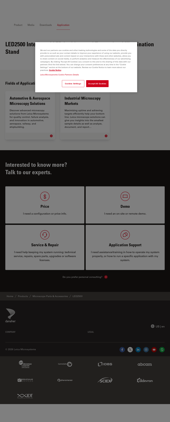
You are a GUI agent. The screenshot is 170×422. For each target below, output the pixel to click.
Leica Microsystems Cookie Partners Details (59, 74)
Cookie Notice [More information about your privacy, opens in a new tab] (55, 70)
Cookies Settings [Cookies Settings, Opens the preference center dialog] (73, 83)
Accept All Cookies (97, 83)
